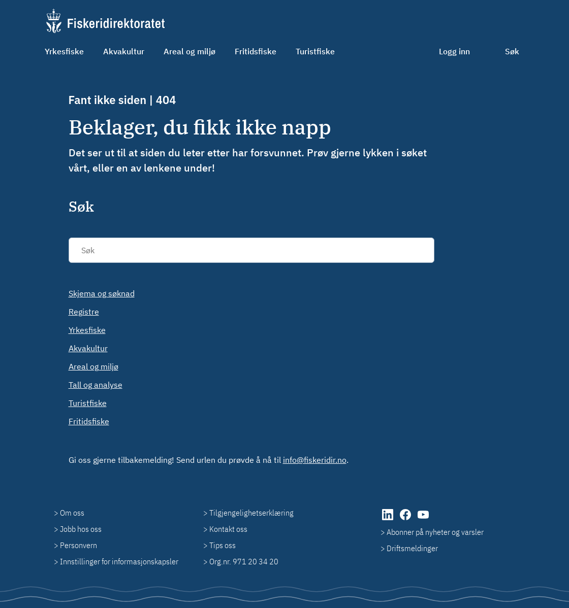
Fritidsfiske (255, 51)
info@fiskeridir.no (314, 460)
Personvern (78, 545)
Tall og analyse (95, 385)
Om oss (72, 513)
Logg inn (454, 51)
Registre (84, 312)
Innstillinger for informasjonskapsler (119, 561)
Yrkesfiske (64, 51)
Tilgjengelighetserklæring (251, 513)
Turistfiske (315, 51)
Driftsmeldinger (412, 548)
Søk (512, 51)
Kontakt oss (228, 529)
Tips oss (222, 545)
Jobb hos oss (81, 529)
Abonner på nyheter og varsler (435, 532)
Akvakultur (123, 51)
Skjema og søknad (102, 293)
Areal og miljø (189, 51)
